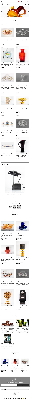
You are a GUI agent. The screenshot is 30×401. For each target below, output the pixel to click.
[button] (27, 1)
